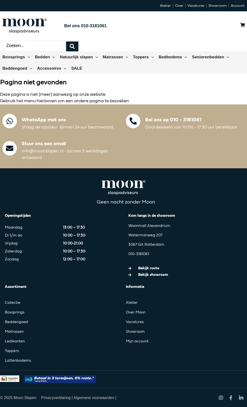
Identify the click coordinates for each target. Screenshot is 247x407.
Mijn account (137, 341)
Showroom (135, 331)
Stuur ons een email (44, 143)
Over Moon (135, 312)
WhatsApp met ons (44, 119)
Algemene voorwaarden (94, 397)
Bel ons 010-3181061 (85, 25)
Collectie (12, 302)
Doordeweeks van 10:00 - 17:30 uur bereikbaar (191, 127)
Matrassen (14, 331)
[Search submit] (72, 46)
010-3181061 (138, 254)
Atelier (132, 302)
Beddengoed (16, 322)
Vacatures (135, 322)
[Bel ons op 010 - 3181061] (133, 120)
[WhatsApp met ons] (9, 120)
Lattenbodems (18, 360)
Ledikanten (15, 341)
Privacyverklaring (56, 397)
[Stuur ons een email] (9, 148)
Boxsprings (14, 312)
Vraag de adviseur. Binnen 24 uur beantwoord (67, 127)
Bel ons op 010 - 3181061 (173, 119)
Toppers (12, 351)
